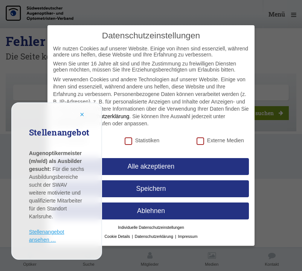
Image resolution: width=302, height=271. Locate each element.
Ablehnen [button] (151, 211)
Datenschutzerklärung (103, 116)
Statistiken (142, 140)
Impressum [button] (188, 236)
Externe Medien (220, 140)
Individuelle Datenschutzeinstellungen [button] (151, 227)
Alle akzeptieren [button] (151, 166)
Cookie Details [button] (118, 236)
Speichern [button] (151, 188)
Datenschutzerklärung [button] (154, 236)
